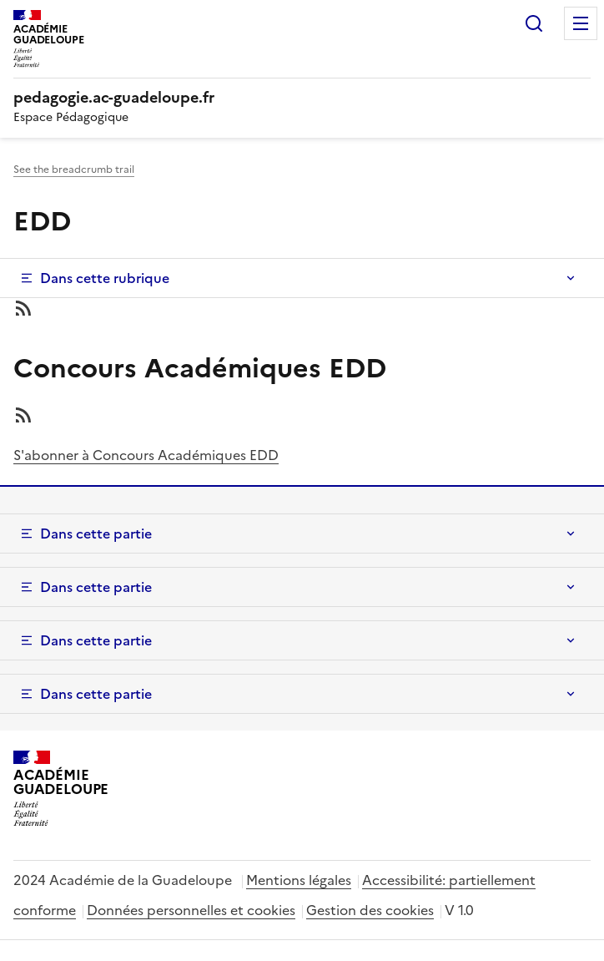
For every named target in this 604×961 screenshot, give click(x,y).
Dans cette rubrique (104, 278)
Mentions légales (298, 880)
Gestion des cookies (370, 910)
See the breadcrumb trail (73, 169)
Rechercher (534, 23)
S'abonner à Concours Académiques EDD (146, 455)
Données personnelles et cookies (191, 910)
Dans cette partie (96, 533)
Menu (580, 23)
